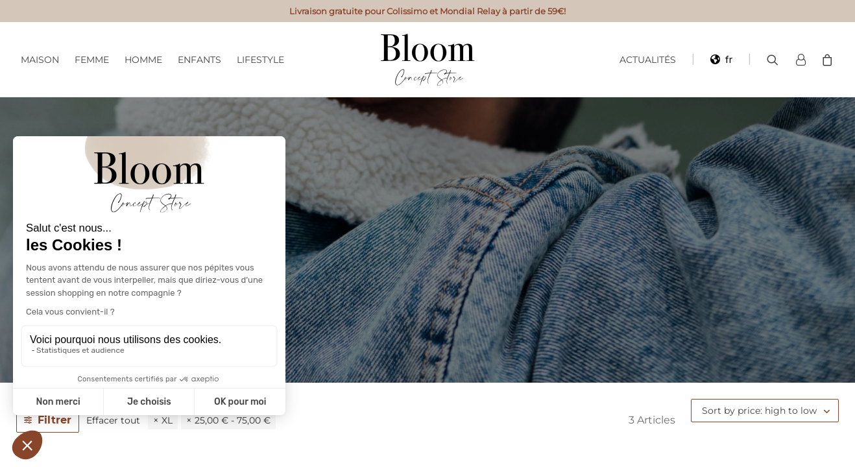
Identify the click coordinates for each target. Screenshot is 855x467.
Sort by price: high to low (759, 410)
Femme (92, 60)
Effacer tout (113, 420)
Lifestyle (260, 60)
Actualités (648, 60)
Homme (143, 60)
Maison (40, 60)
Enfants (199, 60)
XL (167, 420)
